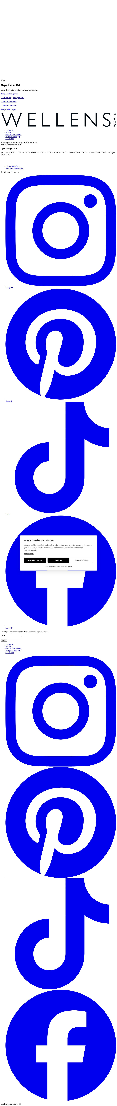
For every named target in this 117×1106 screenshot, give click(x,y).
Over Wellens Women (13, 135)
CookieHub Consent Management (62, 566)
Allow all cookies (35, 560)
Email (3, 636)
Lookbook (9, 130)
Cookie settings (81, 560)
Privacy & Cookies (12, 166)
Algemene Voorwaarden (14, 168)
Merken (8, 133)
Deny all (58, 560)
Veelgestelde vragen (12, 137)
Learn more (29, 554)
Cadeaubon (9, 139)
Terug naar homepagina (9, 94)
